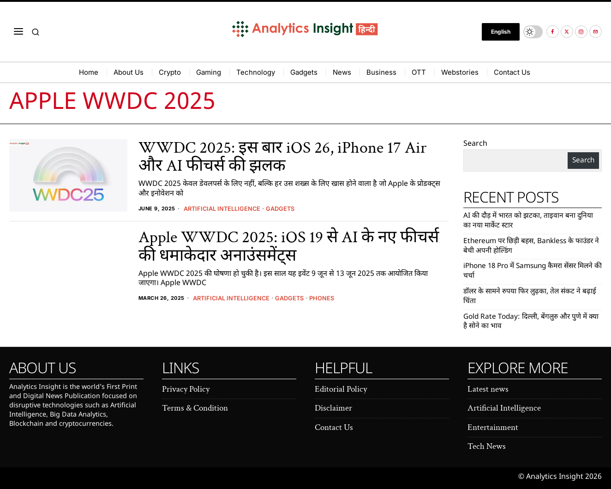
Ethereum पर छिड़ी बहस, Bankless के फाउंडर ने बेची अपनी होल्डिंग (531, 246)
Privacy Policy (186, 389)
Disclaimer (333, 408)
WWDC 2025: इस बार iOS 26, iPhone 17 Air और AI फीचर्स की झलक (282, 157)
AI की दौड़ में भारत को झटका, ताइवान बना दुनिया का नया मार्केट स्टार (529, 221)
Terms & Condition (195, 408)
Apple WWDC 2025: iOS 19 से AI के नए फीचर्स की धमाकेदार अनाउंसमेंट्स (288, 246)
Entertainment (492, 427)
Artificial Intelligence (225, 208)
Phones (330, 298)
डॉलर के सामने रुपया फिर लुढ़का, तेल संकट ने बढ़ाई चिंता (532, 296)
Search (475, 144)
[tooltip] (552, 31)
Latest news (488, 389)
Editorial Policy (341, 389)
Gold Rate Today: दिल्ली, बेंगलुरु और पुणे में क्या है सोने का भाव (528, 322)
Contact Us (334, 427)
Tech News (486, 446)
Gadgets (287, 208)
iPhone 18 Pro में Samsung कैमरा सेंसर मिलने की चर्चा (524, 271)
